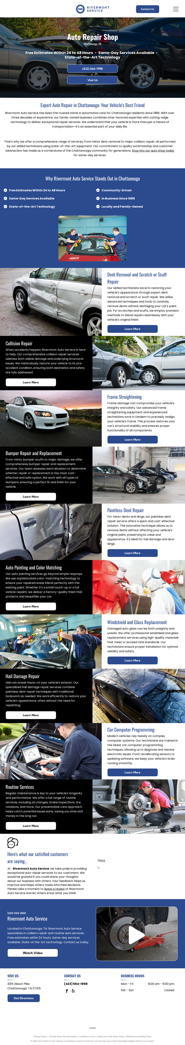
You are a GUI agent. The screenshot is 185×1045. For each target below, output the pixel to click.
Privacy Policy (40, 1036)
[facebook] (67, 991)
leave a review (54, 889)
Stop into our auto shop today (153, 151)
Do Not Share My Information (63, 1036)
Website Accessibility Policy (138, 1036)
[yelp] (73, 991)
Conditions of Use (87, 1036)
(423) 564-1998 (76, 984)
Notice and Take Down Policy (111, 1036)
